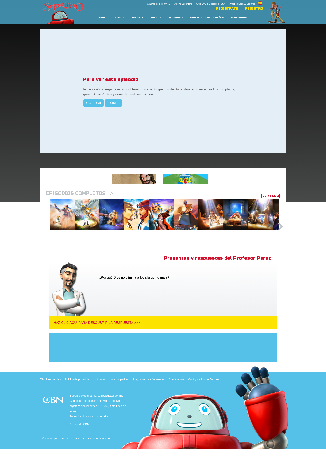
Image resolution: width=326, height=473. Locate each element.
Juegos (156, 18)
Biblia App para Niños (207, 18)
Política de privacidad (78, 403)
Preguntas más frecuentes (148, 403)
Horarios (175, 18)
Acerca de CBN (79, 448)
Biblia (120, 18)
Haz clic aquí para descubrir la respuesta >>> (97, 347)
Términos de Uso (50, 403)
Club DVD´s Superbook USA (210, 4)
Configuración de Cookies (203, 403)
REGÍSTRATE (227, 8)
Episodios (239, 18)
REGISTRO (113, 102)
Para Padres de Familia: (158, 4)
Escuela (138, 18)
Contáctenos (176, 403)
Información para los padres (111, 403)
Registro (254, 8)
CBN (53, 425)
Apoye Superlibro (183, 4)
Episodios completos (80, 193)
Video (103, 18)
